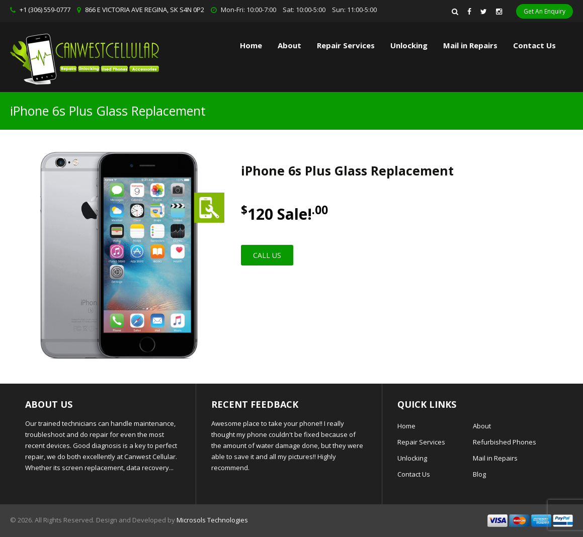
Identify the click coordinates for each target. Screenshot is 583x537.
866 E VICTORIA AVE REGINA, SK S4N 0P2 (144, 9)
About (289, 45)
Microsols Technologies (212, 519)
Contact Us (534, 45)
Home (251, 45)
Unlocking (409, 45)
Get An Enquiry (544, 11)
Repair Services (421, 441)
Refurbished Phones (504, 441)
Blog (479, 474)
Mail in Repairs (470, 45)
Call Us (267, 255)
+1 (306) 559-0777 (45, 9)
